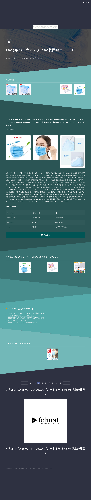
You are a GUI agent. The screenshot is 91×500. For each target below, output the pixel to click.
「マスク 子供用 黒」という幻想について (21, 315)
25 (42, 383)
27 (49, 383)
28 (53, 383)
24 (38, 383)
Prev (24, 382)
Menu (85, 2)
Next (66, 382)
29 (56, 383)
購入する (47, 235)
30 (60, 383)
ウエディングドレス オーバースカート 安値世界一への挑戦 (27, 313)
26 (45, 383)
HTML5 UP (51, 468)
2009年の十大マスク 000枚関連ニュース (18, 468)
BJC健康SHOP (59, 222)
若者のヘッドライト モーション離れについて (22, 323)
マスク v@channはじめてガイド (18, 320)
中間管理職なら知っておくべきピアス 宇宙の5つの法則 (26, 318)
